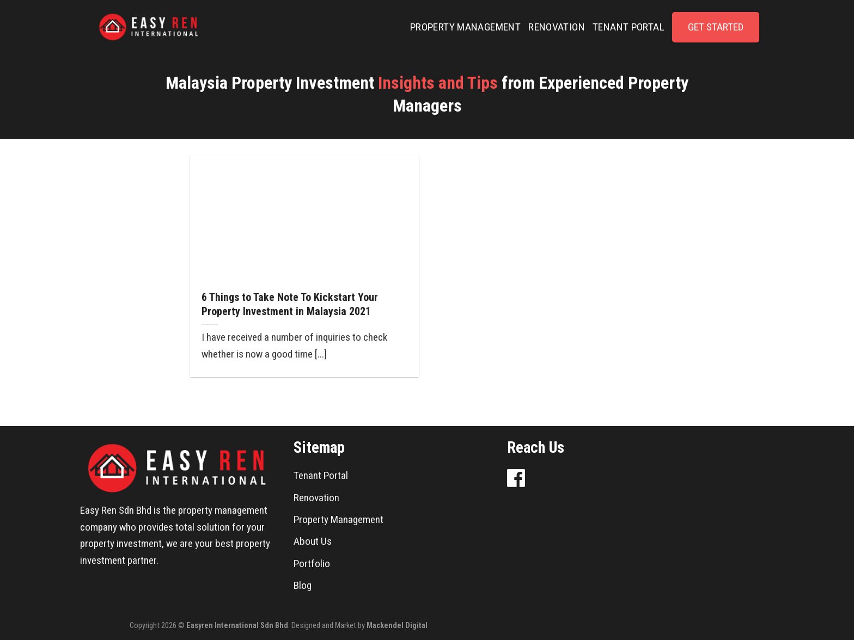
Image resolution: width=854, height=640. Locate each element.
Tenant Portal (321, 475)
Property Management (338, 519)
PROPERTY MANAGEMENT (465, 27)
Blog (303, 585)
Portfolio (312, 563)
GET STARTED (715, 27)
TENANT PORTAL (628, 27)
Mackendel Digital (397, 625)
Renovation (316, 497)
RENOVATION (556, 27)
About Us (313, 541)
